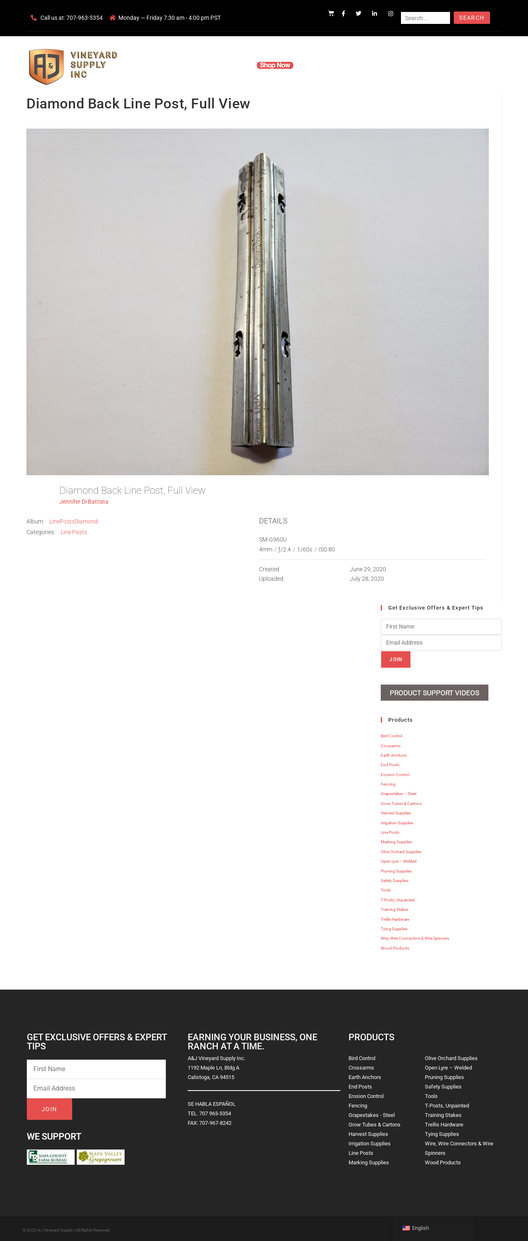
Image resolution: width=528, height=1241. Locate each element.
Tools (386, 888)
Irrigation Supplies (397, 820)
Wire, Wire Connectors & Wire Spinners (415, 936)
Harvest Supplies (396, 811)
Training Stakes (394, 907)
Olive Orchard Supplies (401, 849)
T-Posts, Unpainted (398, 898)
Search (471, 17)
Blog (391, 65)
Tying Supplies (394, 926)
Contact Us (359, 65)
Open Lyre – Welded (399, 859)
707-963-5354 (84, 17)
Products (232, 65)
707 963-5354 (215, 1111)
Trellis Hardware (395, 917)
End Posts (390, 762)
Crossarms (391, 743)
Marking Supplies (396, 840)
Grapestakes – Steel (398, 792)
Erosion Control (395, 772)
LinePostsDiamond (74, 521)
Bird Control (391, 734)
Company (196, 65)
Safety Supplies (394, 878)
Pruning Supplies (396, 869)
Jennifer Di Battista (83, 501)
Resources (319, 65)
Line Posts (74, 532)
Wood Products (395, 946)
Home (165, 65)
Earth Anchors (394, 753)
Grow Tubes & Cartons (401, 801)
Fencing (388, 782)
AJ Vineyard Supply (55, 1228)
